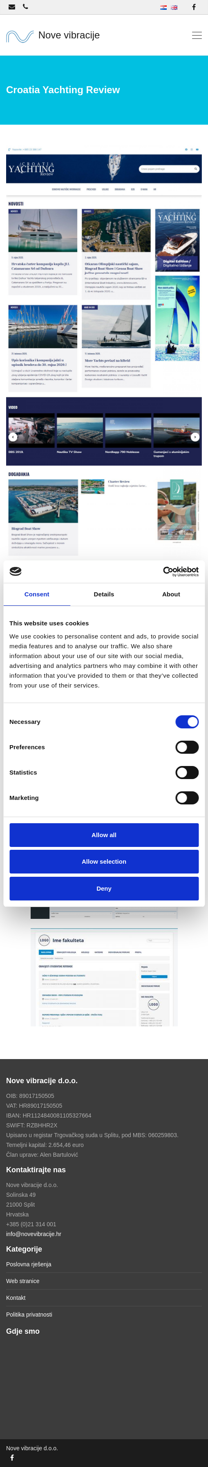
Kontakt (15, 1298)
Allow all (104, 834)
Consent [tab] (37, 594)
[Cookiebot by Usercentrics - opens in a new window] (163, 572)
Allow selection (104, 861)
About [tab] (171, 594)
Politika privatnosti (29, 1314)
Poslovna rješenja (28, 1264)
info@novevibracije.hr (33, 1234)
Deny (104, 888)
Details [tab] (104, 594)
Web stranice (22, 1281)
